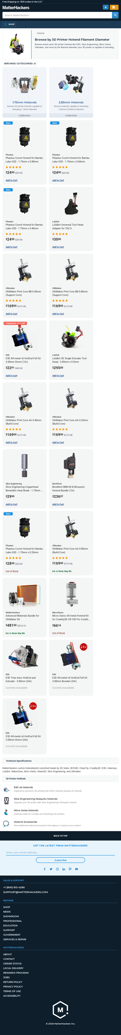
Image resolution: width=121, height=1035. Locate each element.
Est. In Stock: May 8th (61, 571)
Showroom (11, 916)
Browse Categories (20, 63)
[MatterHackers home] (60, 1010)
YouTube (76, 869)
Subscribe (61, 860)
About (7, 954)
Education (10, 925)
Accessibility (11, 995)
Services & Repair (14, 939)
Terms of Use (12, 991)
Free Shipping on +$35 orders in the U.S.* (22, 1)
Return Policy (12, 982)
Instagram (57, 869)
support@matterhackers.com (25, 892)
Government (11, 934)
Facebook (44, 869)
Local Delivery (13, 968)
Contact (9, 958)
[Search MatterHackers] (115, 15)
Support (9, 930)
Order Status (12, 963)
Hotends (40, 33)
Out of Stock (12, 571)
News (7, 911)
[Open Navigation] (9, 24)
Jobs (6, 977)
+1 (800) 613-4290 (14, 887)
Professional (12, 920)
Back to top (61, 836)
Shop (6, 907)
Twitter (51, 869)
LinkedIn (64, 869)
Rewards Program (16, 972)
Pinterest (70, 869)
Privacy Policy (13, 986)
